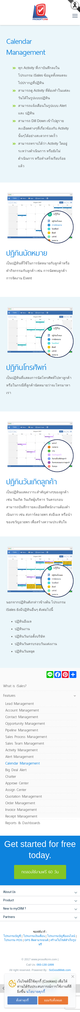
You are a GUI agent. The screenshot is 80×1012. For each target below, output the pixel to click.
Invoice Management (21, 809)
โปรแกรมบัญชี (12, 936)
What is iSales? (14, 686)
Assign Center (15, 790)
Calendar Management (22, 763)
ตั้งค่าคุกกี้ (22, 1000)
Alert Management (19, 756)
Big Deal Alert (15, 770)
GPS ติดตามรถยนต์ (36, 940)
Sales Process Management (26, 737)
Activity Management (21, 750)
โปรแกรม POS (13, 940)
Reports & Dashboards (22, 823)
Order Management (20, 803)
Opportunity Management (25, 723)
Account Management (22, 710)
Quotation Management (23, 796)
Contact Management (21, 717)
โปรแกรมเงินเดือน (34, 936)
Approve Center (17, 783)
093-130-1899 (45, 964)
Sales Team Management (24, 743)
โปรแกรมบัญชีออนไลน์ (61, 936)
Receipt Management (21, 816)
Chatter (10, 776)
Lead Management (19, 703)
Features (9, 695)
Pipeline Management (21, 730)
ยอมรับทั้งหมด (53, 1000)
